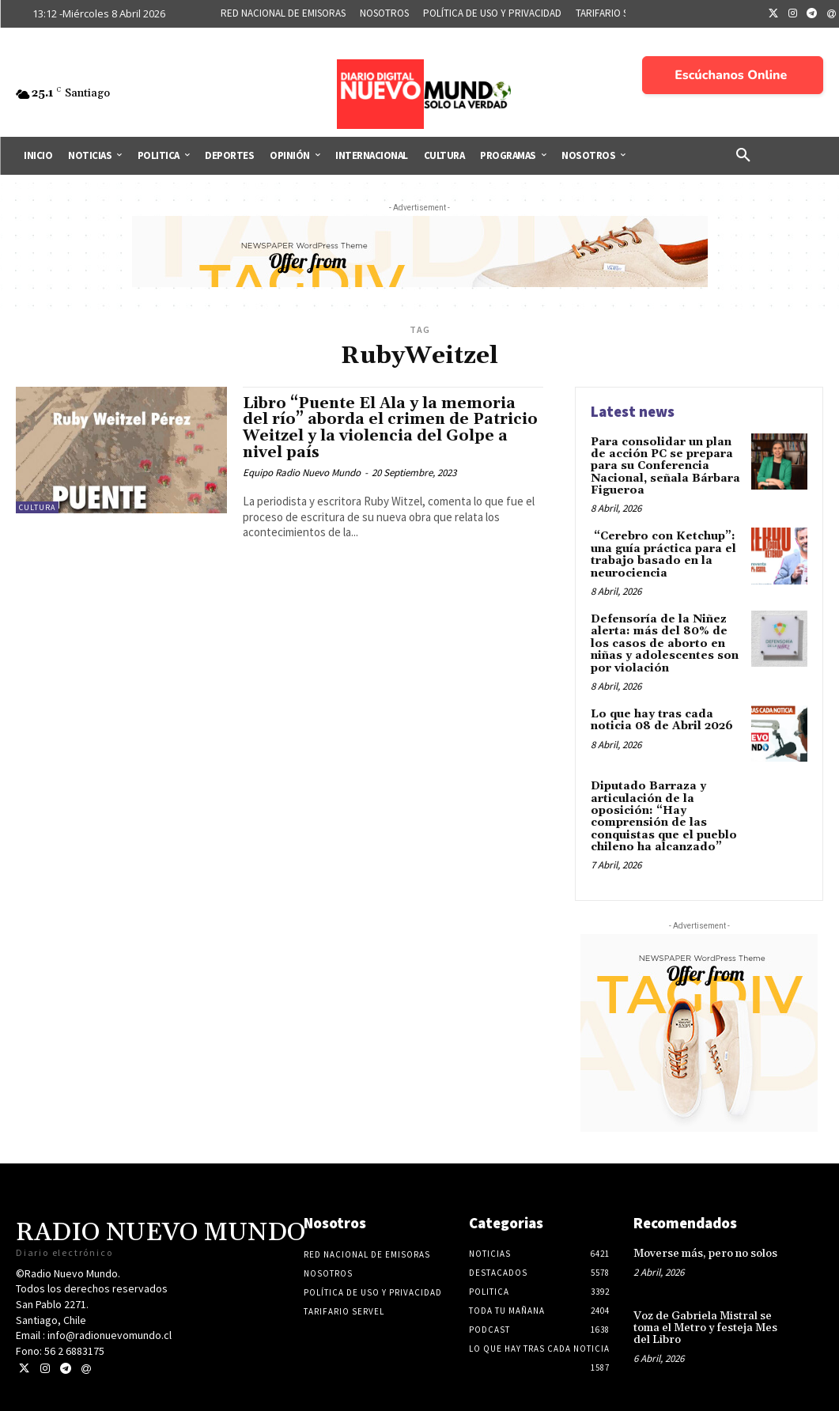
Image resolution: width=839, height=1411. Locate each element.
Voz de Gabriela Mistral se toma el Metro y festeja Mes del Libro (705, 1328)
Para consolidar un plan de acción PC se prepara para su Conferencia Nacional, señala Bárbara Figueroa (665, 466)
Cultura (37, 507)
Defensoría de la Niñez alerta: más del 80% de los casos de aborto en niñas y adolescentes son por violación (665, 643)
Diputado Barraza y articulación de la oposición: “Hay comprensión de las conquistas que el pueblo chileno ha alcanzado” (664, 816)
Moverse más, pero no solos (705, 1253)
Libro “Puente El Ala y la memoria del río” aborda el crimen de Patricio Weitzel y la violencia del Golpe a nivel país (390, 428)
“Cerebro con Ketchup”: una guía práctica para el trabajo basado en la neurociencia (663, 554)
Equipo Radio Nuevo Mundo (302, 472)
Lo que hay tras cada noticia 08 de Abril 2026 (662, 720)
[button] (743, 156)
